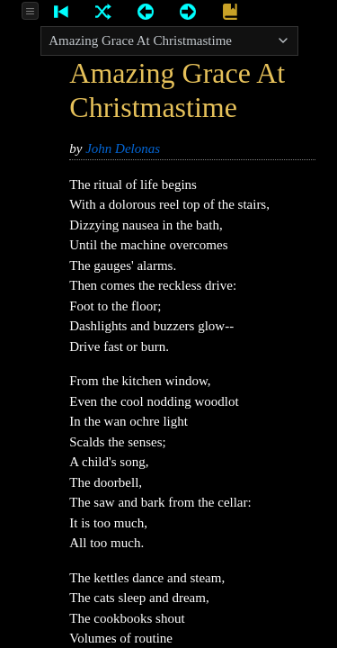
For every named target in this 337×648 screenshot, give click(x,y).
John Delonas (122, 148)
